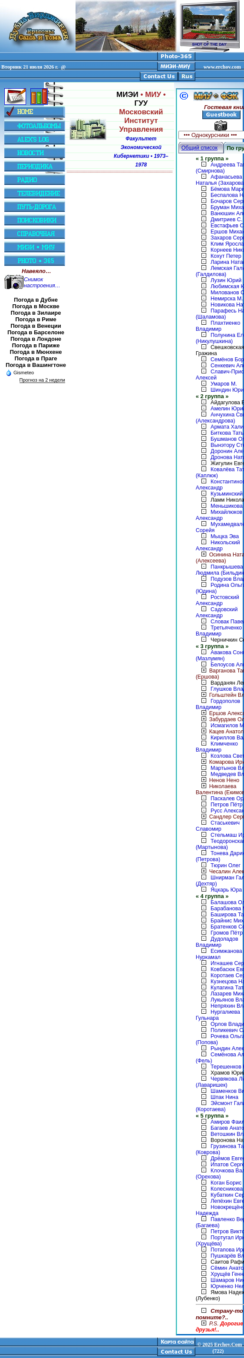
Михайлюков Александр (219, 515)
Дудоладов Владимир (217, 942)
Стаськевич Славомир (218, 826)
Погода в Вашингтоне (36, 365)
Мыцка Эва (225, 536)
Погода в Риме (35, 319)
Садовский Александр (217, 612)
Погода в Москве (35, 306)
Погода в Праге (35, 358)
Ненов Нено (218, 780)
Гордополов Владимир (218, 704)
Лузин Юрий (226, 280)
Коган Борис (226, 1183)
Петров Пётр (227, 805)
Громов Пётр (227, 933)
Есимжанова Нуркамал (219, 954)
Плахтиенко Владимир (218, 326)
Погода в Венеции (35, 326)
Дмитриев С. (226, 219)
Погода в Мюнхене (36, 352)
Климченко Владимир (217, 747)
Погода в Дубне (36, 299)
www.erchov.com (222, 67)
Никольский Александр (218, 545)
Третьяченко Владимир (219, 631)
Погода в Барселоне (35, 332)
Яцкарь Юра (226, 890)
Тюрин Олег (226, 865)
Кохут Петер (226, 256)
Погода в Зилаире (36, 313)
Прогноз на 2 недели (42, 380)
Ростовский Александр (217, 600)
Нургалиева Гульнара (218, 1015)
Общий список (199, 148)
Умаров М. (224, 384)
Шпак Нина (224, 1097)
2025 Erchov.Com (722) (222, 1347)
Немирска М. (227, 299)
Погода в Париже (36, 345)
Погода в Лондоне (35, 339)
